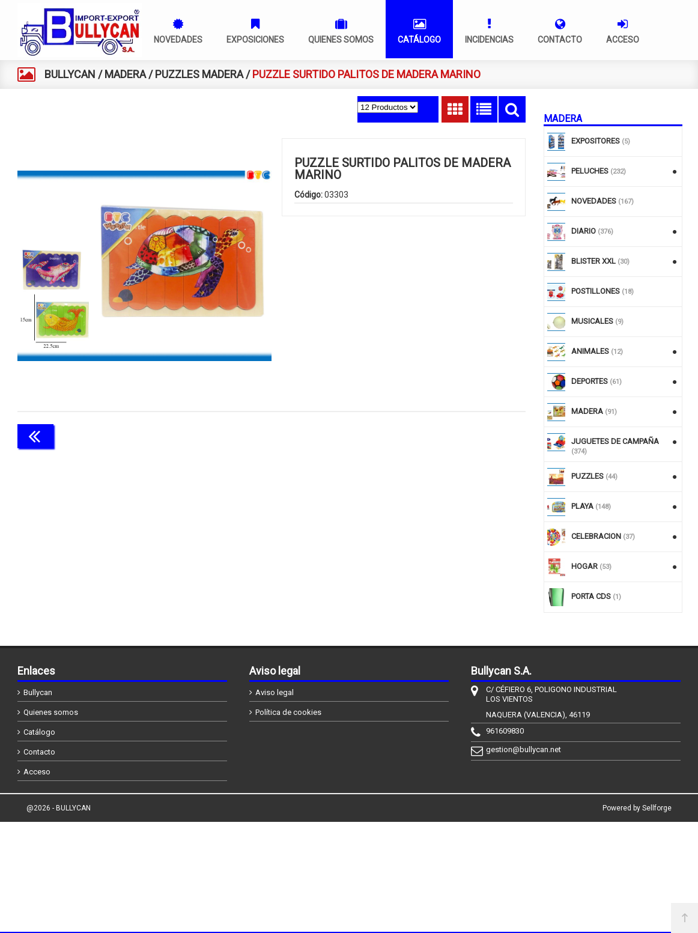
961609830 (505, 730)
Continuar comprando (472, 435)
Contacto (39, 751)
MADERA (125, 74)
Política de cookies (288, 712)
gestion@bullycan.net (523, 749)
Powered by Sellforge (637, 808)
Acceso (36, 771)
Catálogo (39, 732)
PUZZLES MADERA (199, 74)
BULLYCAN (70, 74)
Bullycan (37, 692)
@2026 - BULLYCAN (58, 808)
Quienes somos (50, 712)
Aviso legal (274, 692)
